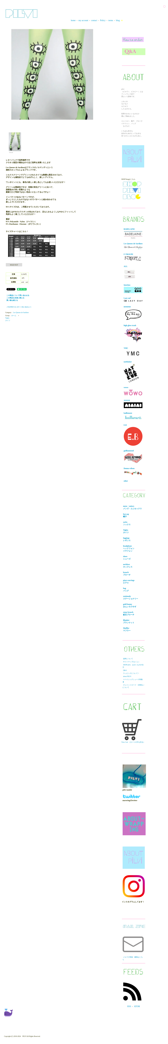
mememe (133, 313)
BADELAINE (133, 233)
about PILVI (127, 676)
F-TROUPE (133, 257)
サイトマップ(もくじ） (131, 662)
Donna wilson (133, 471)
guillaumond (133, 457)
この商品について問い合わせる (17, 295)
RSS (129, 1006)
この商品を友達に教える (15, 298)
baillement (133, 416)
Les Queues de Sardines (21, 312)
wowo (133, 391)
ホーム (13, 315)
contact (94, 20)
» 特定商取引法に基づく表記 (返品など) (18, 307)
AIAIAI (133, 403)
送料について (128, 659)
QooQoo (133, 288)
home (73, 20)
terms (110, 20)
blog (118, 20)
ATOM (137, 1006)
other (126, 481)
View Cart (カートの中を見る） (133, 731)
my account (83, 20)
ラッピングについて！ (131, 673)
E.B (133, 435)
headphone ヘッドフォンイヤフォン (129, 548)
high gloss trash (133, 333)
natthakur (131, 372)
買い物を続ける (12, 300)
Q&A (125, 670)
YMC (133, 352)
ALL (130, 272)
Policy (102, 20)
